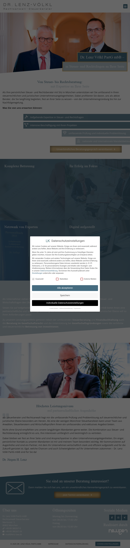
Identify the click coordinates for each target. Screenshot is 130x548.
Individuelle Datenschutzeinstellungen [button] (65, 302)
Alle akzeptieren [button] (65, 287)
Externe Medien (88, 278)
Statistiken (62, 278)
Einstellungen (37, 273)
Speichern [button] (65, 295)
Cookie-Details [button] (53, 308)
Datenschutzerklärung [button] (66, 308)
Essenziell (37, 278)
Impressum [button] (77, 308)
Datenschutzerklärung (49, 270)
